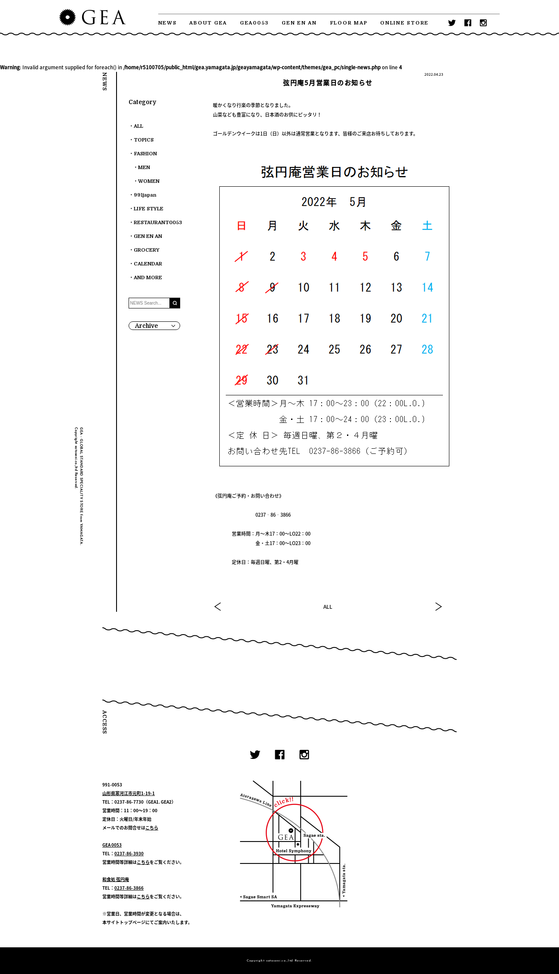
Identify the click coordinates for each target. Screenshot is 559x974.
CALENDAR (148, 264)
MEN (144, 167)
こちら (151, 827)
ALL (327, 606)
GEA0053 (254, 23)
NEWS (167, 23)
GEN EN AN (299, 23)
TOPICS (144, 140)
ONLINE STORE (404, 23)
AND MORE (148, 277)
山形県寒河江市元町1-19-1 (128, 793)
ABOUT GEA (208, 23)
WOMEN (149, 181)
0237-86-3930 (129, 853)
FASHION (145, 154)
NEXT (438, 606)
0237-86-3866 (129, 888)
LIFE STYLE (148, 209)
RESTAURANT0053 (158, 222)
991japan (145, 195)
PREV (218, 606)
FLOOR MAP (349, 23)
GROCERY (147, 250)
